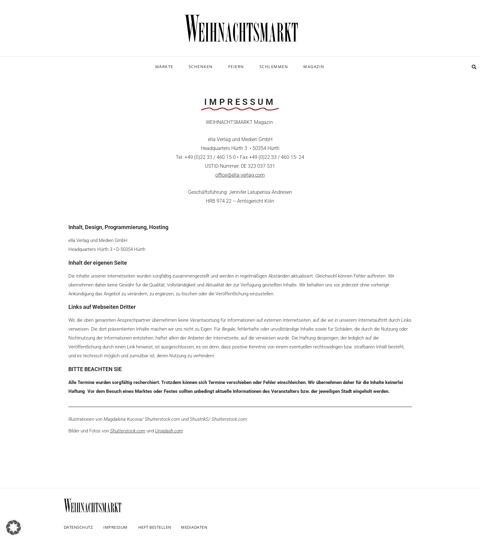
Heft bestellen (154, 527)
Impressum (115, 527)
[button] (13, 527)
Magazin (313, 66)
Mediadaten (194, 527)
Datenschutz (78, 527)
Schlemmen (273, 66)
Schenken (201, 66)
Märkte (164, 66)
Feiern (236, 66)
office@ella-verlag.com (240, 175)
